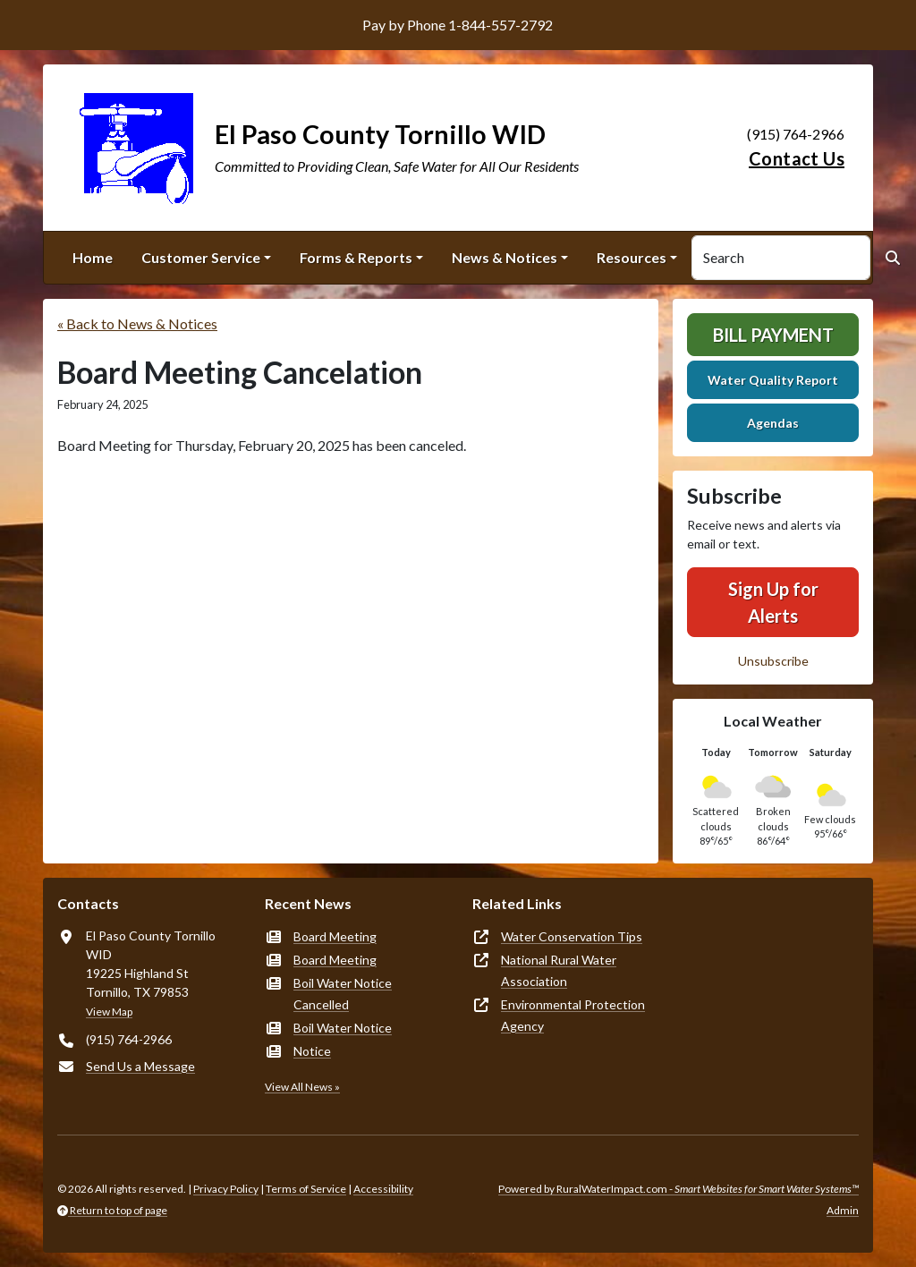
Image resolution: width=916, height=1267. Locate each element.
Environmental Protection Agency (573, 1015)
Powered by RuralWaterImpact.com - (678, 1188)
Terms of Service (306, 1188)
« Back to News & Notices (137, 323)
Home (92, 257)
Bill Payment (773, 334)
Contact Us (796, 158)
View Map (109, 1011)
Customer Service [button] (200, 257)
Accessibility (383, 1188)
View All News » (302, 1086)
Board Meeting (335, 936)
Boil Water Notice (342, 1027)
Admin (843, 1210)
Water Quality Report (773, 379)
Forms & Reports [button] (356, 257)
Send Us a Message (140, 1066)
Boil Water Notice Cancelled (342, 993)
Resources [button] (631, 257)
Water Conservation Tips (571, 936)
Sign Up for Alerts (773, 602)
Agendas (773, 422)
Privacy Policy (226, 1188)
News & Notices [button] (504, 257)
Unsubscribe (773, 660)
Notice (312, 1051)
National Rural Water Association (558, 970)
